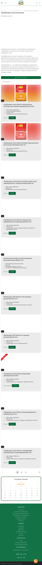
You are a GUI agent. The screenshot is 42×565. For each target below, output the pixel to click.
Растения (21, 526)
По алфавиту (6, 79)
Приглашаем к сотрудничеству (21, 513)
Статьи (21, 531)
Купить (12, 115)
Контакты (21, 518)
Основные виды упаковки (21, 542)
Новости (21, 533)
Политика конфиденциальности (21, 511)
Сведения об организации (21, 509)
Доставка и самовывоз (21, 540)
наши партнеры (21, 517)
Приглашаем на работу (21, 515)
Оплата (21, 539)
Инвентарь (21, 528)
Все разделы (21, 524)
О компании (21, 508)
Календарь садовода (21, 477)
